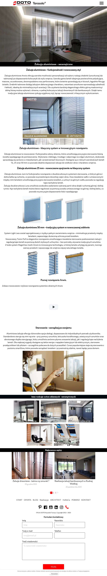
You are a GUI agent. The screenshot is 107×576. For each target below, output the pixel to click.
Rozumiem (54, 574)
